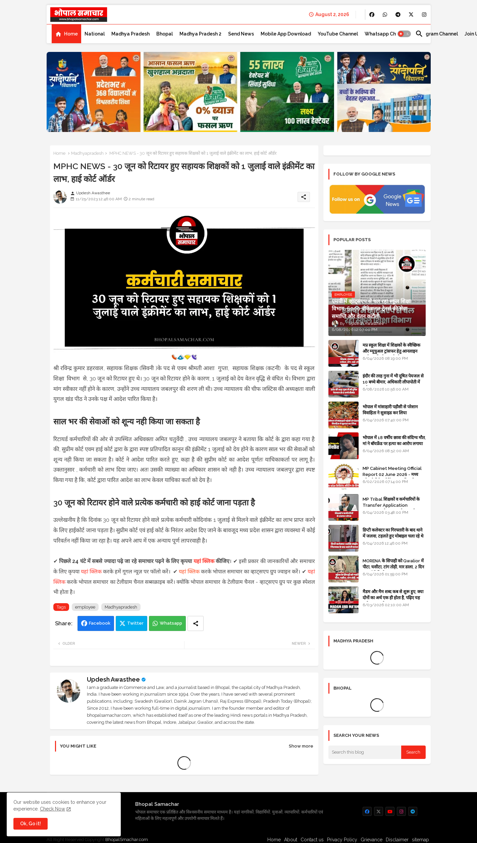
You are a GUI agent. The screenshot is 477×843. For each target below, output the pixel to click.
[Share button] (196, 623)
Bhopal (164, 34)
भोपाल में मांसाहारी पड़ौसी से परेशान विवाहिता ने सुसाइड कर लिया (390, 409)
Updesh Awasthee (113, 679)
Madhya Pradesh (130, 34)
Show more (301, 746)
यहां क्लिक (204, 561)
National (95, 34)
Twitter (135, 623)
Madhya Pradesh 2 (200, 34)
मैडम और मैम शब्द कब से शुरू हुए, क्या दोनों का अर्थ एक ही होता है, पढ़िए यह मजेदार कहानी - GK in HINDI (393, 597)
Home (71, 34)
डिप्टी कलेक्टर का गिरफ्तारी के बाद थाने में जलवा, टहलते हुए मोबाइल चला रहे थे (393, 533)
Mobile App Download (286, 34)
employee (85, 607)
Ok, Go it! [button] (30, 823)
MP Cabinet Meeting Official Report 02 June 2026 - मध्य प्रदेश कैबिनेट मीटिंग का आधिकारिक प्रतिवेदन (392, 477)
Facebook (99, 623)
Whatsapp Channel (387, 34)
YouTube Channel (338, 34)
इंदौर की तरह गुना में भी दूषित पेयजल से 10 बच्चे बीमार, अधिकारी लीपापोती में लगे (393, 382)
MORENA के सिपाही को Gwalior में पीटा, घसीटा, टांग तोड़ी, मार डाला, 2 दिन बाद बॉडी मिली (393, 566)
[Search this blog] (365, 752)
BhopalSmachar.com (126, 839)
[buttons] (372, 14)
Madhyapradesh (87, 153)
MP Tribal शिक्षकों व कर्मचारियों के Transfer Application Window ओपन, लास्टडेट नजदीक (391, 505)
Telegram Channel (436, 34)
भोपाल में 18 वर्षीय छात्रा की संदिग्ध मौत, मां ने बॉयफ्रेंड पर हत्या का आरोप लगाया (394, 440)
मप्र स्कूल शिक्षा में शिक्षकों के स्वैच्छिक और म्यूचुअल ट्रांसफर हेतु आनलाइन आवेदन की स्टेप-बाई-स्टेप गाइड (391, 351)
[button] (404, 33)
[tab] (66, 33)
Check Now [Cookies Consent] (52, 809)
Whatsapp (171, 623)
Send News (241, 34)
